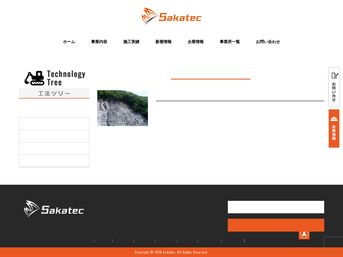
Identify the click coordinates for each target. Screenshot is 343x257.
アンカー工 (33, 160)
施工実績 (131, 41)
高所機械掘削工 (37, 123)
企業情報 (196, 41)
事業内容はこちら (276, 225)
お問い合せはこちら (276, 207)
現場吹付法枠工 (175, 95)
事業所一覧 (230, 41)
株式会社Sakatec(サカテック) (54, 226)
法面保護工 (33, 136)
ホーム (69, 41)
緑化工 (29, 148)
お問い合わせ (268, 41)
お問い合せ (233, 240)
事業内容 (99, 41)
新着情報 (163, 41)
